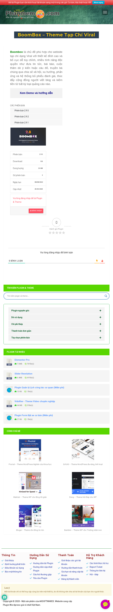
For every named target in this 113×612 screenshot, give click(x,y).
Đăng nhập (36, 211)
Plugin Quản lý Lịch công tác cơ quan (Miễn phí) (39, 387)
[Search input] (55, 296)
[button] (105, 604)
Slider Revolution (23, 373)
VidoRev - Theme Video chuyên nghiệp (35, 401)
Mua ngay (98, 2)
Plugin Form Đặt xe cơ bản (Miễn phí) (34, 415)
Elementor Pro (22, 360)
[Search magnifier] (106, 296)
